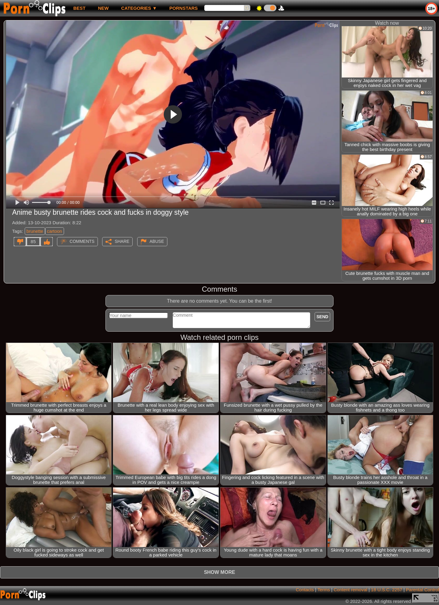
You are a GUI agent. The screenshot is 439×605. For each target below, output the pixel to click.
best (79, 8)
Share (122, 241)
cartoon (54, 231)
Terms (323, 589)
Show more (219, 572)
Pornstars (184, 8)
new (103, 8)
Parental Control (422, 589)
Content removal (350, 589)
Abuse (157, 241)
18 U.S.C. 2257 (386, 589)
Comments (82, 241)
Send (322, 316)
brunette (35, 231)
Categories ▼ (139, 8)
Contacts (305, 589)
